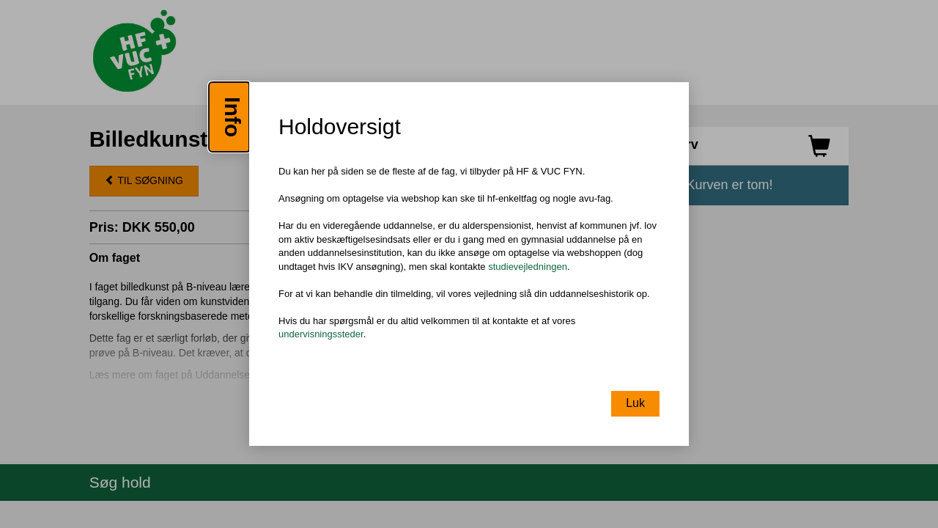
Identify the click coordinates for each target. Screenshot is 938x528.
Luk (635, 403)
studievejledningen (527, 266)
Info (233, 117)
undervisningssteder (320, 334)
